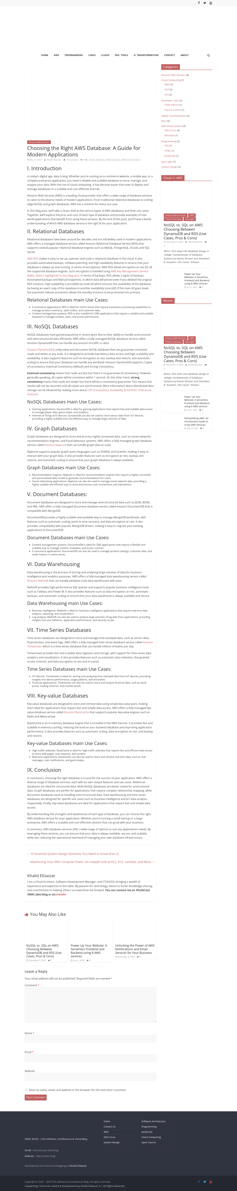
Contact (169, 55)
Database (100, 159)
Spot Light (166, 161)
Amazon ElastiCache (76, 712)
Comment (32, 985)
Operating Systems (171, 126)
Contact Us (110, 1126)
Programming (74, 55)
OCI (167, 94)
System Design (169, 166)
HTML (168, 150)
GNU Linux (170, 130)
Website (30, 1071)
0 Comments (71, 159)
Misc (163, 120)
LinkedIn (60, 894)
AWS (56, 55)
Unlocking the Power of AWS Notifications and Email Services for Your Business (135, 948)
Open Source (149, 1142)
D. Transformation (146, 55)
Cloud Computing (171, 80)
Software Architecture (154, 1121)
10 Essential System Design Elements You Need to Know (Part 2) (72, 854)
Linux (92, 55)
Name (29, 1033)
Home (44, 55)
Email (29, 1052)
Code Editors (172, 104)
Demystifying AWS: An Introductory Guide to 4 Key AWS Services (196, 421)
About (185, 55)
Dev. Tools (121, 55)
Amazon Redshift (37, 580)
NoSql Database (113, 159)
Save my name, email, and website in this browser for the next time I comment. (78, 1090)
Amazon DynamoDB (40, 349)
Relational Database (131, 159)
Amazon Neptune (55, 445)
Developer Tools (170, 100)
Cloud (105, 55)
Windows (170, 135)
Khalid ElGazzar (54, 159)
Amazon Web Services (39, 142)
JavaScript (170, 155)
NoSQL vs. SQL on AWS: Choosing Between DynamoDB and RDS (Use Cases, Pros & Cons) (44, 950)
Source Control (173, 109)
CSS (167, 145)
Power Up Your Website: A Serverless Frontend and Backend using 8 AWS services (89, 950)
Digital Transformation (173, 115)
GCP (167, 89)
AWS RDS (33, 258)
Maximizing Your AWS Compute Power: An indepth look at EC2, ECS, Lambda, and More (92, 862)
